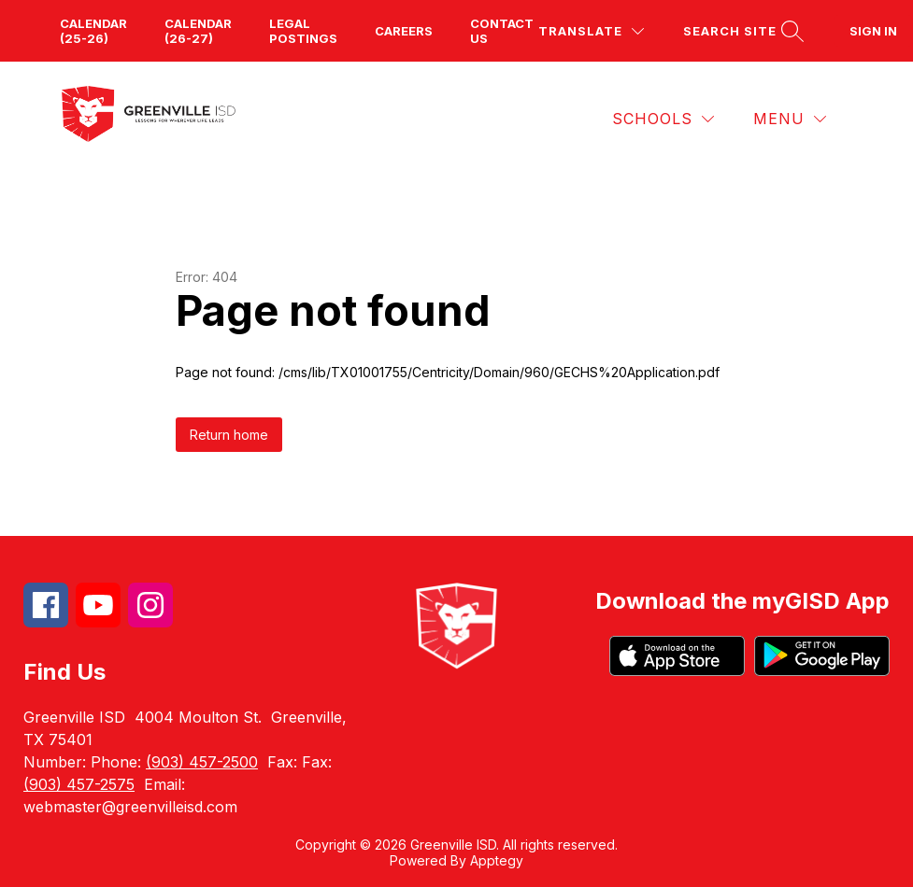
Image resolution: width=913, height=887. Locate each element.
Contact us (502, 31)
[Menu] (790, 119)
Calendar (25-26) (93, 31)
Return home (229, 435)
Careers (404, 30)
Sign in (873, 30)
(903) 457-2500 (202, 762)
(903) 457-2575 (79, 784)
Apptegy (496, 860)
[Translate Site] (591, 31)
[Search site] (741, 31)
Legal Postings (303, 31)
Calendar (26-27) (198, 31)
